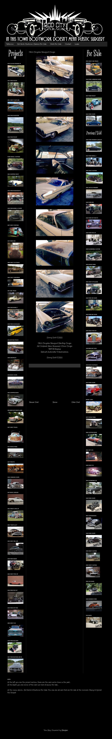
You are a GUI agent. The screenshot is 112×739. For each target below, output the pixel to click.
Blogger (65, 730)
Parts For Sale (55, 44)
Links (77, 44)
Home (55, 402)
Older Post (75, 402)
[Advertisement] (54, 384)
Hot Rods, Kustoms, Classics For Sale (31, 44)
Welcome (10, 44)
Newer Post (34, 402)
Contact (68, 44)
